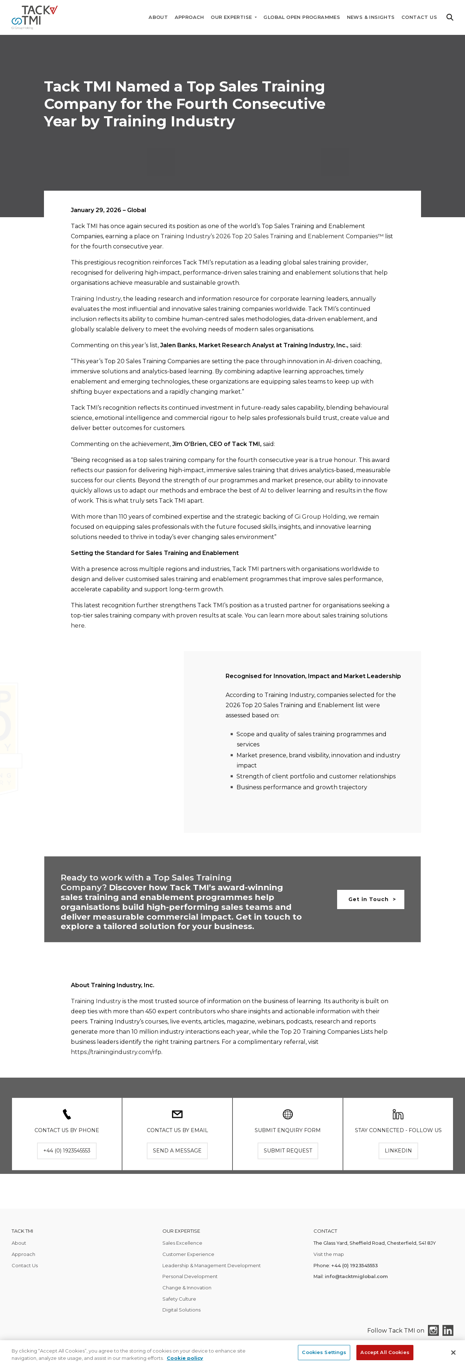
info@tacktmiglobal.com (356, 1276)
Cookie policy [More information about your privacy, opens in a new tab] (185, 1358)
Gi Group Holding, (321, 516)
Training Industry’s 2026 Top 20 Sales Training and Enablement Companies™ (272, 236)
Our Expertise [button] (232, 17)
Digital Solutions (181, 1310)
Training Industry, (96, 298)
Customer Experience (188, 1254)
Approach (189, 17)
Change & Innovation (186, 1287)
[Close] (453, 1353)
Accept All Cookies (384, 1352)
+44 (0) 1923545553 (354, 1265)
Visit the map (329, 1254)
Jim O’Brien (189, 444)
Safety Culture (179, 1299)
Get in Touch (368, 899)
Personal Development (190, 1276)
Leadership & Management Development (211, 1265)
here (78, 625)
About (158, 17)
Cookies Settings (324, 1352)
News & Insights (371, 17)
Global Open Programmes (301, 17)
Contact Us (419, 17)
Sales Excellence (182, 1243)
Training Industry (96, 1009)
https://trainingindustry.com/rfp (116, 1060)
